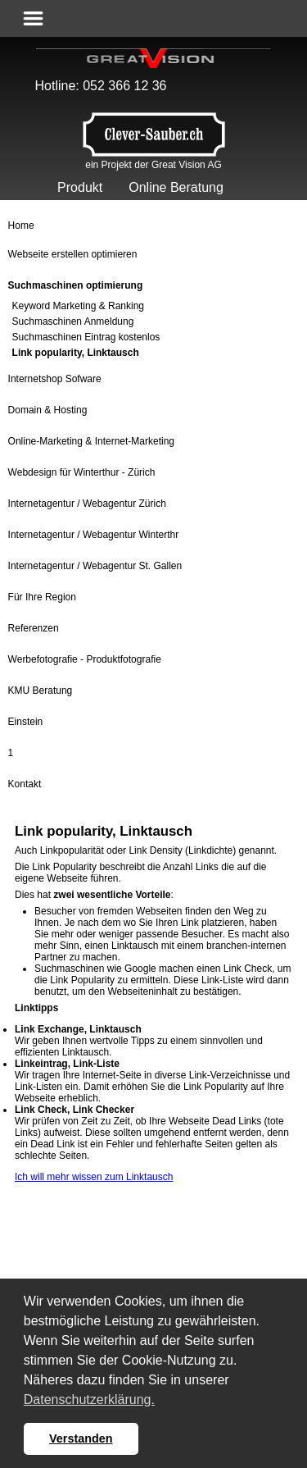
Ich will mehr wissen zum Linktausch (94, 1177)
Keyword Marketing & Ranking (78, 306)
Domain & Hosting (48, 410)
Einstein (25, 721)
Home (21, 225)
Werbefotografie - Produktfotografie (84, 659)
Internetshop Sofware (55, 379)
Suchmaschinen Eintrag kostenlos (86, 337)
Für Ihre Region (42, 597)
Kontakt (25, 784)
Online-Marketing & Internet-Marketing (91, 441)
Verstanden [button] (81, 1438)
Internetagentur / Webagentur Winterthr (93, 534)
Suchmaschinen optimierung (75, 285)
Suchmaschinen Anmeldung (73, 321)
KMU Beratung (40, 690)
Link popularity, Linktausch (75, 352)
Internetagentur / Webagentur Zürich (87, 503)
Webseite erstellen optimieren (73, 254)
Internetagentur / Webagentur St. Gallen (95, 566)
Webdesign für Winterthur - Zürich (82, 472)
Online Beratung (176, 187)
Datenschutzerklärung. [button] (89, 1399)
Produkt (79, 187)
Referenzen (33, 628)
